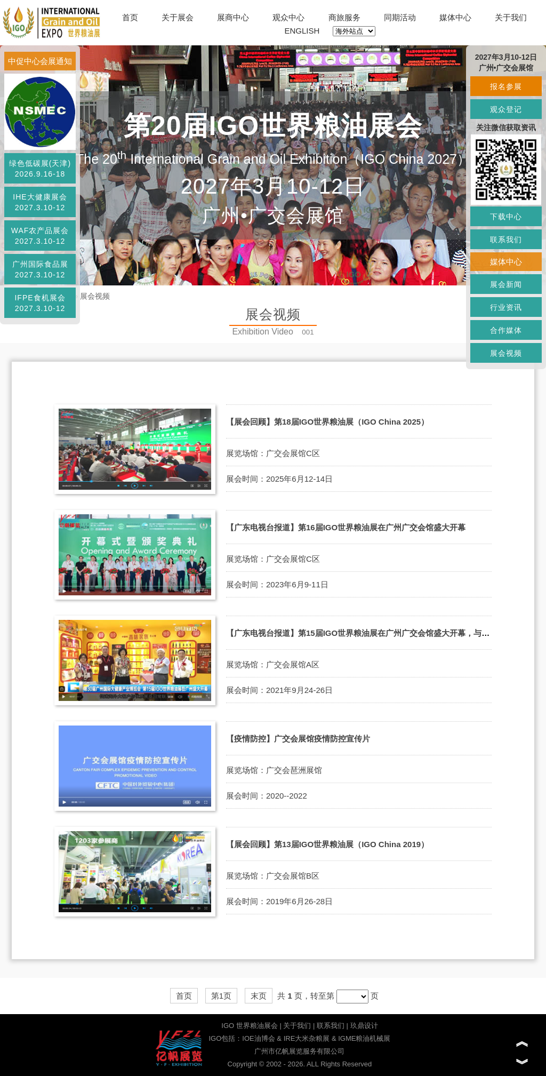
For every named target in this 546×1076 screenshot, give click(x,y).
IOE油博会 (258, 1038)
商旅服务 (344, 17)
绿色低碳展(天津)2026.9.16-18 (40, 168)
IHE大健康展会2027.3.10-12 (40, 202)
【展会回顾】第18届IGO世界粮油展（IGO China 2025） (327, 421)
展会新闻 (506, 284)
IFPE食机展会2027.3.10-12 (39, 303)
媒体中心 (455, 17)
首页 (130, 17)
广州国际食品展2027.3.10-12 (40, 269)
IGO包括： (225, 1038)
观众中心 (288, 17)
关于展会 (178, 17)
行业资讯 (506, 307)
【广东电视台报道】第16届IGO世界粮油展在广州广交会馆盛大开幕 (345, 527)
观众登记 (506, 109)
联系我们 (330, 1026)
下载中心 (506, 216)
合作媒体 (506, 330)
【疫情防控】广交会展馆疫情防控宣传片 (298, 738)
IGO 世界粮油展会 (249, 1026)
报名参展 (506, 86)
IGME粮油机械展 (364, 1038)
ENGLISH (302, 30)
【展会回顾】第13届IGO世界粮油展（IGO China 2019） (327, 844)
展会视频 (95, 296)
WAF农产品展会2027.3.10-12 (40, 235)
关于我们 (511, 17)
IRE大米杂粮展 (307, 1038)
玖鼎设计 (364, 1026)
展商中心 (233, 17)
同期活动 (400, 17)
